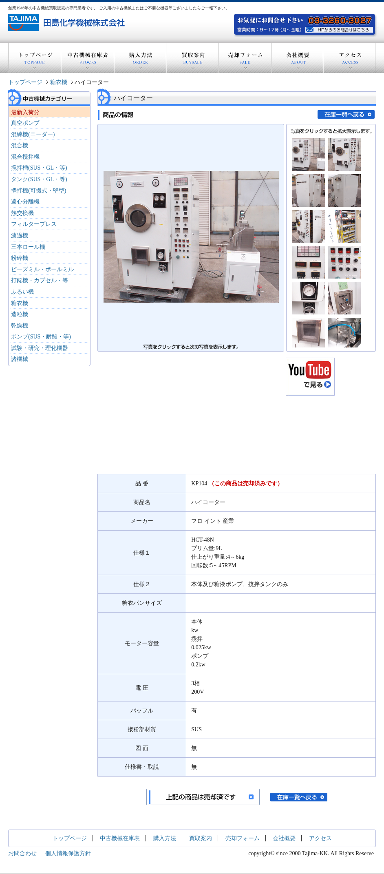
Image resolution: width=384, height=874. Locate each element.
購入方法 (140, 58)
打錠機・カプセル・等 (39, 280)
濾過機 (19, 235)
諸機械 (19, 359)
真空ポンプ (25, 123)
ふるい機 (22, 292)
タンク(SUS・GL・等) (39, 179)
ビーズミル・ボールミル (42, 269)
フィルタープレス (34, 224)
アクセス (349, 58)
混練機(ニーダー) (33, 134)
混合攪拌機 (25, 157)
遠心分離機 (25, 202)
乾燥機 (19, 326)
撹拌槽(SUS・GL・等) (39, 168)
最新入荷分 (25, 112)
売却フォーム (244, 58)
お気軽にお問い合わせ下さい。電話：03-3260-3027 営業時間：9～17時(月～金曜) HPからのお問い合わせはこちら (340, 28)
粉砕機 (19, 258)
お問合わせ (22, 853)
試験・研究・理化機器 (39, 348)
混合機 (19, 145)
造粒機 (19, 314)
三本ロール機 (28, 247)
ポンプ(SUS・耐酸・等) (41, 337)
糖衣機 (58, 82)
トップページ (34, 58)
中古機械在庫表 (87, 58)
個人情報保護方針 (68, 853)
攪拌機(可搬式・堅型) (38, 191)
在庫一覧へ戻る (346, 114)
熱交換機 (22, 213)
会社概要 (297, 58)
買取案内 (192, 58)
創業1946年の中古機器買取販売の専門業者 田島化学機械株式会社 (67, 22)
